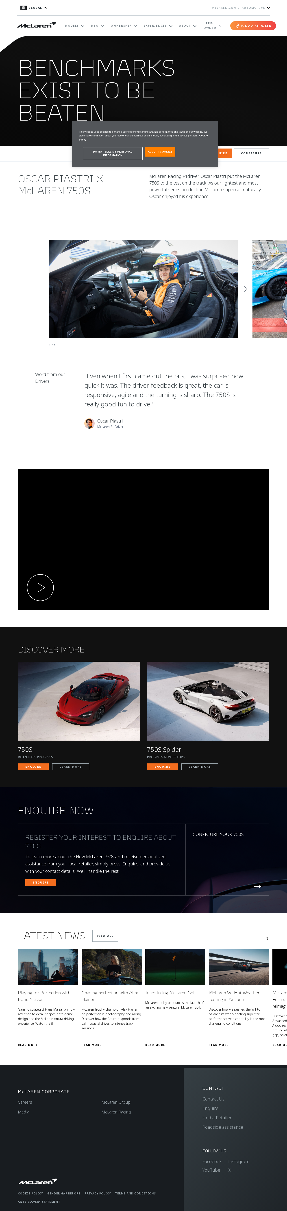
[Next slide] (245, 289)
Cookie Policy (30, 1193)
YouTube (211, 1170)
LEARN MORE (71, 767)
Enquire (210, 1108)
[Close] (212, 126)
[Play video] (40, 587)
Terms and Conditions (135, 1193)
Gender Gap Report (63, 1193)
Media (23, 1112)
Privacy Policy (98, 1193)
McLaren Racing (116, 1112)
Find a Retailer (217, 1118)
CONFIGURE (251, 153)
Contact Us (213, 1099)
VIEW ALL (105, 936)
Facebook (212, 1161)
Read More (28, 1045)
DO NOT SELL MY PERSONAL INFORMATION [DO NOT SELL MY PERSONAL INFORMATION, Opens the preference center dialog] (113, 153)
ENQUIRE (219, 153)
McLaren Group (116, 1102)
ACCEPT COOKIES (160, 151)
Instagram (239, 1161)
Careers (25, 1102)
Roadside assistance (222, 1127)
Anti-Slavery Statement (39, 1202)
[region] (145, 144)
